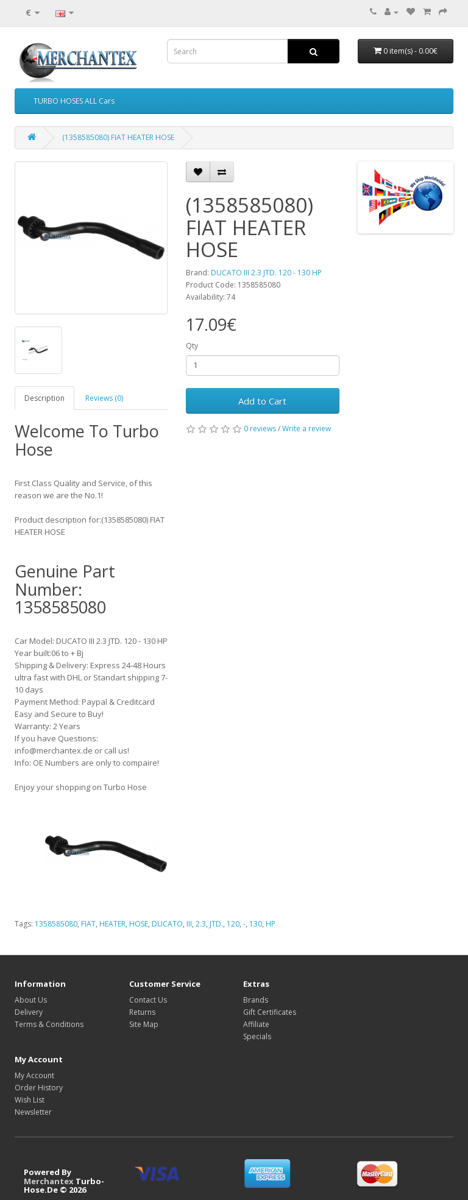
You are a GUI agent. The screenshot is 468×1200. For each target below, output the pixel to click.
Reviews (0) (104, 398)
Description (44, 398)
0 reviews (260, 428)
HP (270, 924)
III (189, 924)
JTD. (216, 924)
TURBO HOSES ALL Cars (74, 101)
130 (255, 924)
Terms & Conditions (49, 1024)
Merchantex (49, 1181)
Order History (39, 1087)
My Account (34, 1075)
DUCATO (167, 924)
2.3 (201, 924)
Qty (192, 346)
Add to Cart (262, 401)
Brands (255, 1000)
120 (233, 924)
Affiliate (256, 1024)
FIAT (88, 924)
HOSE (138, 924)
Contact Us (148, 1000)
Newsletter (33, 1112)
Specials (257, 1036)
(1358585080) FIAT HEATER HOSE (118, 137)
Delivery (29, 1012)
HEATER (112, 924)
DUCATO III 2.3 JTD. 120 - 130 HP (266, 272)
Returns (142, 1012)
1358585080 (56, 924)
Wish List (29, 1100)
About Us (31, 1000)
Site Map (143, 1024)
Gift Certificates (269, 1012)
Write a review (306, 428)
